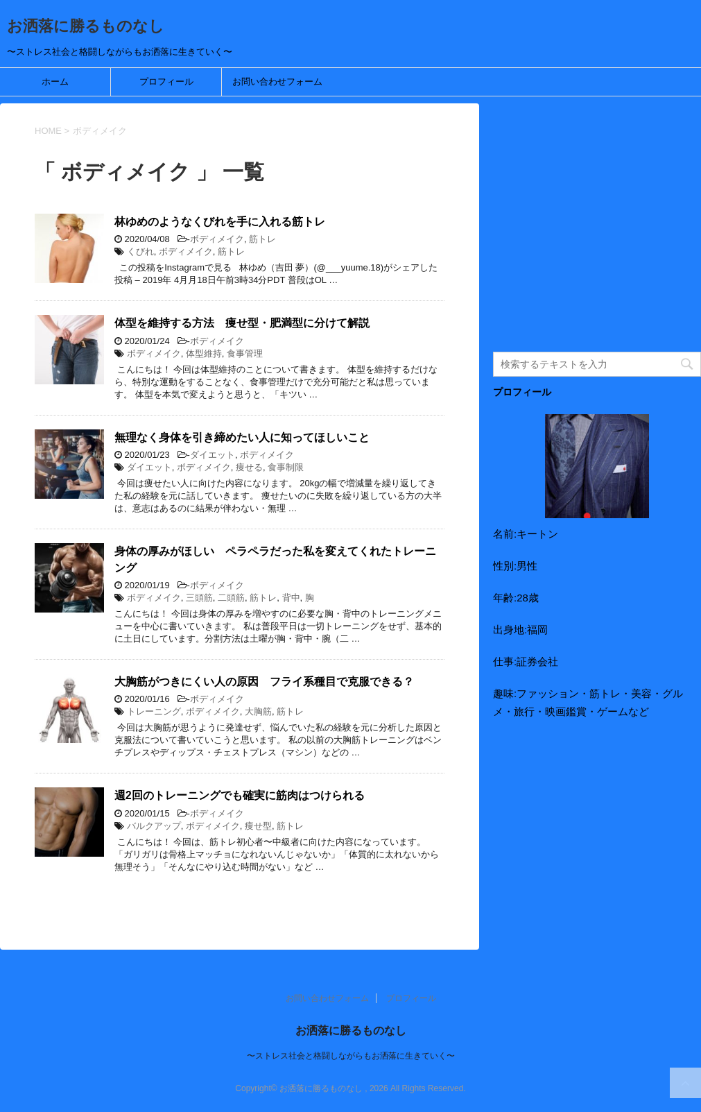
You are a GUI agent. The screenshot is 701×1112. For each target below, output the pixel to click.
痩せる (249, 467)
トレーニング (154, 711)
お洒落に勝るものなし (85, 26)
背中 (291, 597)
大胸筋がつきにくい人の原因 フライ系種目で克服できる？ (264, 681)
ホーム (55, 81)
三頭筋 (199, 597)
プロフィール (166, 81)
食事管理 (245, 353)
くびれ (140, 251)
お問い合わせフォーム (277, 81)
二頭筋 (231, 597)
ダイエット (212, 455)
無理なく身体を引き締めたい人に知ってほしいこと (242, 437)
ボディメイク (217, 239)
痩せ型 (258, 826)
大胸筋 (258, 711)
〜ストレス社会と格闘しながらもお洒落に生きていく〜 (351, 1056)
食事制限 (286, 467)
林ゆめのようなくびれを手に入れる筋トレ (219, 222)
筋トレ (262, 239)
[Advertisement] (597, 226)
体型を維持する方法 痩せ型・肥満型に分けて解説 (242, 323)
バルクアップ (154, 826)
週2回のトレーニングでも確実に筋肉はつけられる (239, 795)
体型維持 (204, 353)
